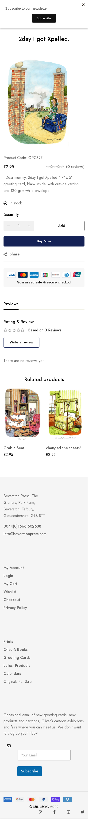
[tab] (11, 304)
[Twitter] (82, 812)
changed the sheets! (63, 448)
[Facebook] (54, 812)
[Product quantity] (19, 226)
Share (14, 254)
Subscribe (29, 771)
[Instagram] (68, 812)
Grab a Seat (14, 448)
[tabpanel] (44, 341)
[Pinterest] (40, 812)
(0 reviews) (75, 166)
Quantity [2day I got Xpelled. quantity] (11, 214)
